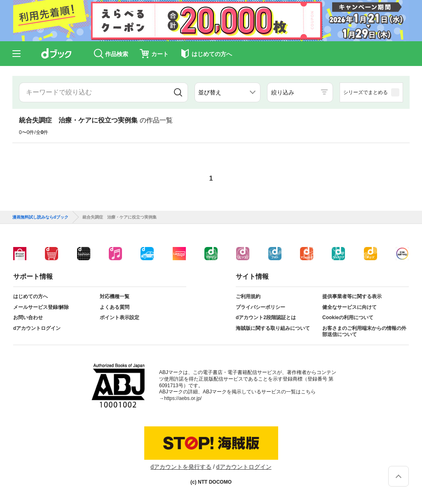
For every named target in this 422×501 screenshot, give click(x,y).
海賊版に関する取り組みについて (273, 328)
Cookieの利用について (347, 317)
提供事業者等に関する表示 (352, 296)
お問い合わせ (28, 317)
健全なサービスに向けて (349, 307)
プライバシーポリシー (260, 307)
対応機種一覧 (114, 296)
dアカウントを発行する (180, 466)
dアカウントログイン (37, 328)
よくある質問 (114, 307)
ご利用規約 (248, 296)
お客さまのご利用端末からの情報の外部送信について (364, 331)
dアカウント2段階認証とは (266, 317)
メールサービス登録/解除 (41, 307)
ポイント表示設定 (119, 317)
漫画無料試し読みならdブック (40, 217)
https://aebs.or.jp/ (183, 398)
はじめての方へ (30, 296)
